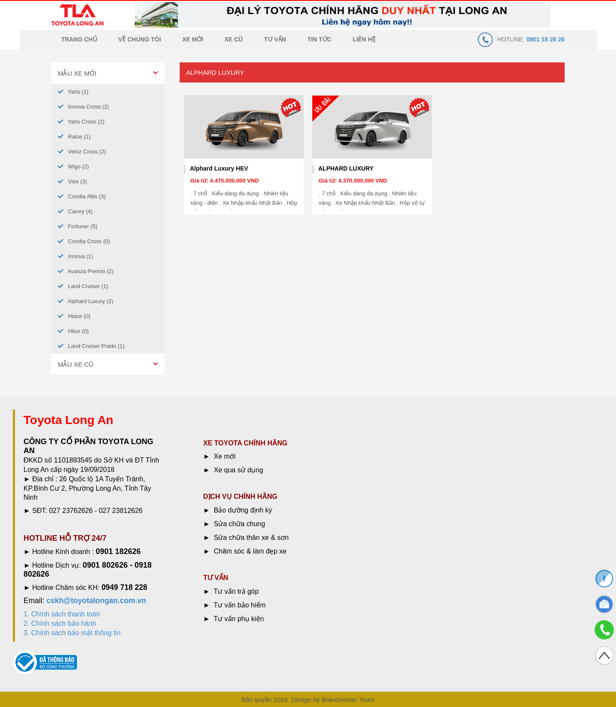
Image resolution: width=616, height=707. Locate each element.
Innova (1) (75, 256)
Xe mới (192, 39)
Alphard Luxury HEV (219, 168)
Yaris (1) (73, 91)
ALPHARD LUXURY (345, 168)
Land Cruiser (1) (83, 286)
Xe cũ (234, 39)
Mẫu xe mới (77, 73)
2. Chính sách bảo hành (60, 623)
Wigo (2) (73, 166)
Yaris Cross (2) (81, 121)
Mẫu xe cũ (75, 364)
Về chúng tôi (139, 39)
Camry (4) (75, 211)
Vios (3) (72, 181)
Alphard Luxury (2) (85, 301)
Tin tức (320, 39)
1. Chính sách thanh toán (62, 614)
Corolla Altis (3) (82, 196)
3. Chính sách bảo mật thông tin (72, 632)
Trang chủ (79, 39)
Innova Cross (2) (83, 106)
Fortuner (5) (77, 226)
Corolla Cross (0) (84, 241)
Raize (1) (74, 136)
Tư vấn (275, 39)
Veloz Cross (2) (82, 151)
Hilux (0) (73, 331)
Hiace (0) (74, 316)
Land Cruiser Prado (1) (91, 346)
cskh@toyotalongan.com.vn (96, 600)
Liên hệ (364, 39)
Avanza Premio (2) (86, 271)
